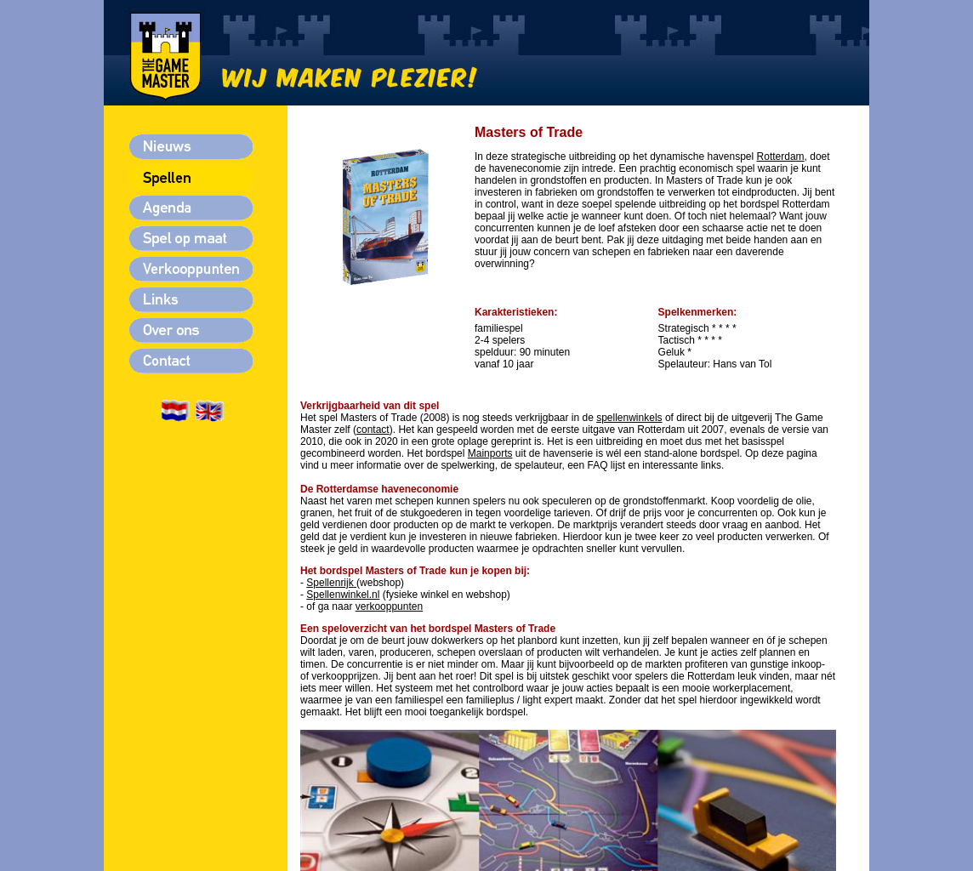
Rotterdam (781, 156)
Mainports (490, 453)
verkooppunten (389, 606)
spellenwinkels (629, 418)
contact (373, 430)
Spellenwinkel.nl (342, 595)
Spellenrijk (329, 583)
